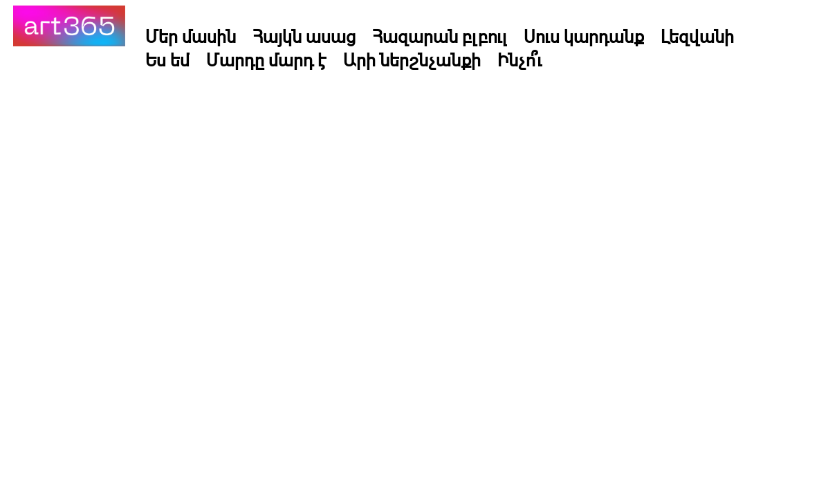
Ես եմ (167, 59)
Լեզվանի (697, 36)
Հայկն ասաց (304, 36)
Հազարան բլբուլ (439, 36)
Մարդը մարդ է (266, 59)
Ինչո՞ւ (519, 59)
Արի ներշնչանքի (412, 59)
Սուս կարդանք (584, 36)
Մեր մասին (190, 36)
